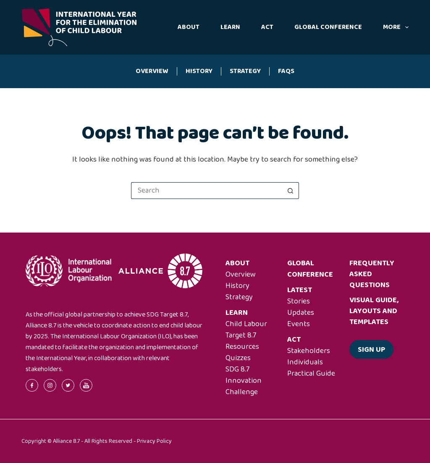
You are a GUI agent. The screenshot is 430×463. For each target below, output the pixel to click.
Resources (242, 347)
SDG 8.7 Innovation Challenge (243, 381)
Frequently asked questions (371, 274)
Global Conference (328, 27)
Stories (298, 301)
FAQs (286, 71)
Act (267, 27)
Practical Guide (311, 373)
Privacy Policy (154, 441)
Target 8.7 (240, 335)
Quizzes (238, 358)
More (396, 27)
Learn (230, 27)
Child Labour (246, 324)
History (199, 71)
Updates (300, 313)
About (188, 27)
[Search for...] (206, 190)
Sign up (371, 350)
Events (298, 324)
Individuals (305, 362)
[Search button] (290, 190)
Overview (152, 71)
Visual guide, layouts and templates (374, 311)
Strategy (245, 71)
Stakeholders (308, 351)
